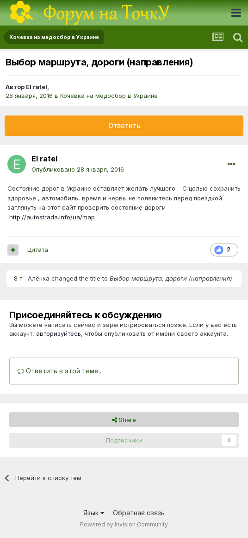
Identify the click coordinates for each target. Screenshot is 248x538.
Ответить (124, 125)
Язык (93, 513)
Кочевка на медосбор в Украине (109, 95)
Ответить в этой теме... (60, 371)
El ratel (36, 86)
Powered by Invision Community (124, 524)
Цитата (37, 249)
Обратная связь (139, 513)
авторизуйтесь (58, 333)
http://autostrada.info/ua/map (52, 217)
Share (124, 420)
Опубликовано (77, 169)
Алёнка (39, 278)
